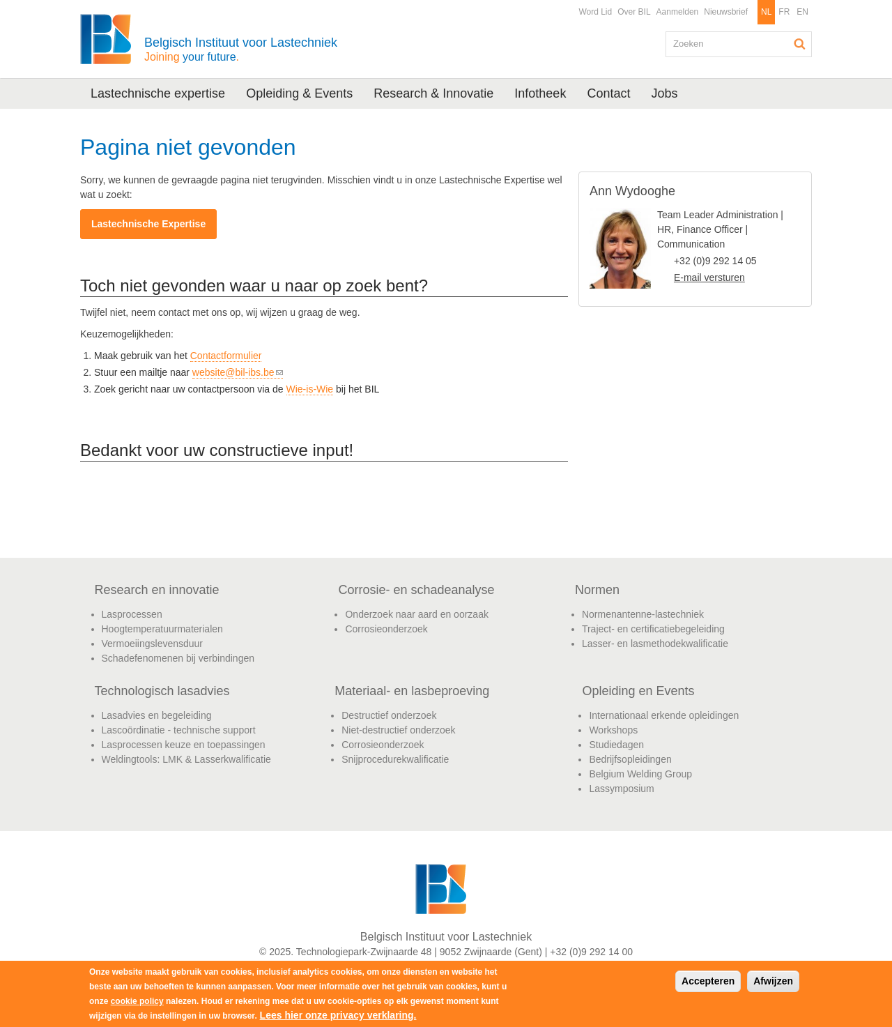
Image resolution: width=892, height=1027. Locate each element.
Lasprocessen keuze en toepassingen (184, 744)
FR (784, 12)
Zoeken (800, 44)
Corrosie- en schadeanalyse (416, 590)
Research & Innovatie (433, 93)
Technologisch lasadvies (162, 691)
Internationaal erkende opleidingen (664, 715)
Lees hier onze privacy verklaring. (338, 1015)
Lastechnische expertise (158, 93)
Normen (597, 590)
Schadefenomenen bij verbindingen (178, 658)
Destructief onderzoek (388, 715)
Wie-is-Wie (310, 389)
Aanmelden (677, 12)
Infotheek (540, 93)
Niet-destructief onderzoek (398, 730)
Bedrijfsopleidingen (630, 759)
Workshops (613, 730)
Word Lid (595, 12)
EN (802, 12)
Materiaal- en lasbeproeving (411, 691)
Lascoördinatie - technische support (179, 730)
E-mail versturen (709, 277)
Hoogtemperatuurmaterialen (162, 628)
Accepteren (708, 981)
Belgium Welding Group (640, 773)
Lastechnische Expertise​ (148, 223)
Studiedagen (616, 744)
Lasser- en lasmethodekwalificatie (655, 643)
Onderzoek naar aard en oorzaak (416, 614)
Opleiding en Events (638, 691)
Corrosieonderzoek (386, 628)
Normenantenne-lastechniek (643, 614)
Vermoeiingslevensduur (152, 643)
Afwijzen (773, 981)
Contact (608, 93)
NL (766, 12)
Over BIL (633, 12)
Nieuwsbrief (726, 12)
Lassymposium (621, 788)
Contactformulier (226, 355)
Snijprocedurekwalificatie (395, 759)
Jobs (664, 93)
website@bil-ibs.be (237, 373)
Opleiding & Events (299, 93)
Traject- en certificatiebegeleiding (653, 628)
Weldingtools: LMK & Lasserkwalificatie (186, 759)
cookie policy (137, 1001)
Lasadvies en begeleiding (157, 715)
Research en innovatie (157, 590)
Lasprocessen (132, 614)
